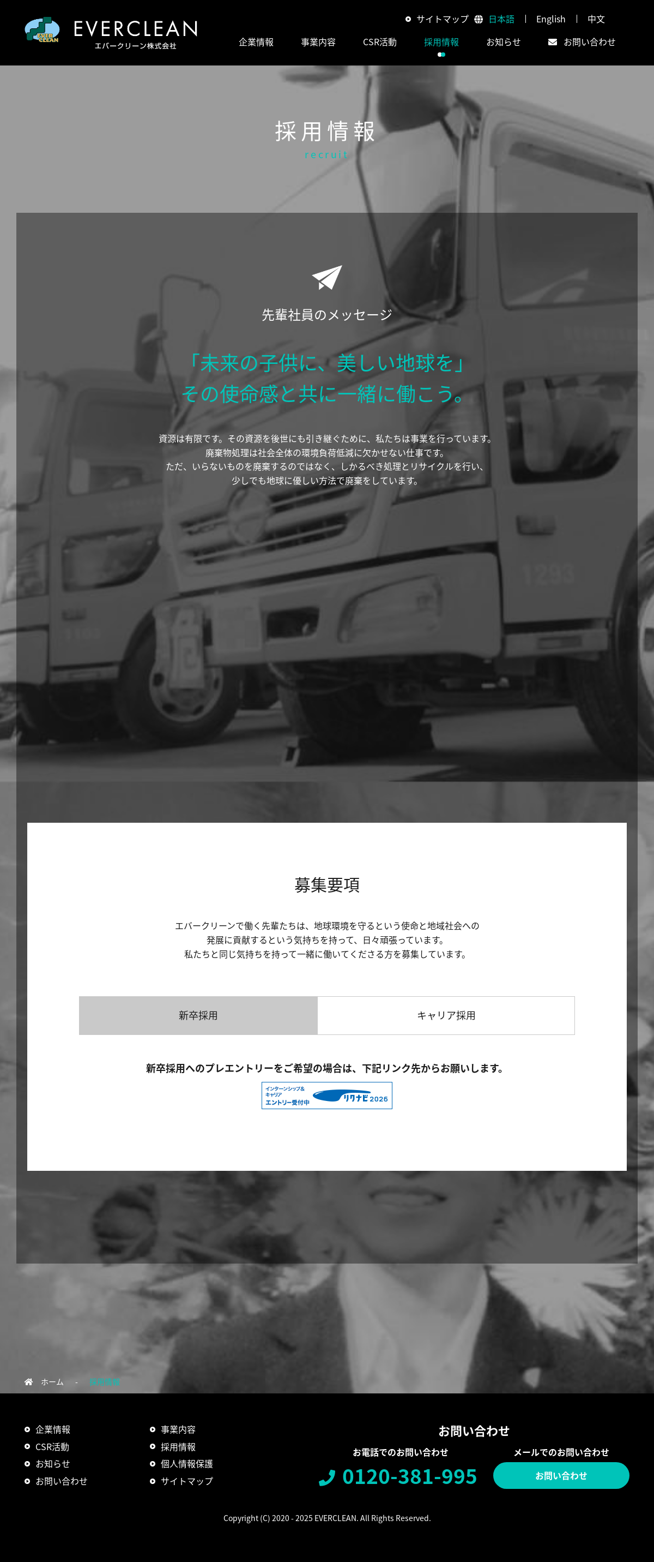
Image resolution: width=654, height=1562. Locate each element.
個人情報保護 (187, 1463)
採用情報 (441, 41)
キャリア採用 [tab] (446, 1015)
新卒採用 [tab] (198, 1015)
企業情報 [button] (256, 41)
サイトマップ (442, 18)
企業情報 (52, 1428)
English (551, 18)
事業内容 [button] (318, 41)
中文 (596, 18)
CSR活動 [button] (380, 41)
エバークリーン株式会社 (111, 33)
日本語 (501, 18)
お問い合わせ (561, 1475)
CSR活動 (52, 1446)
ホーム (52, 1381)
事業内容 (178, 1428)
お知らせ (503, 41)
